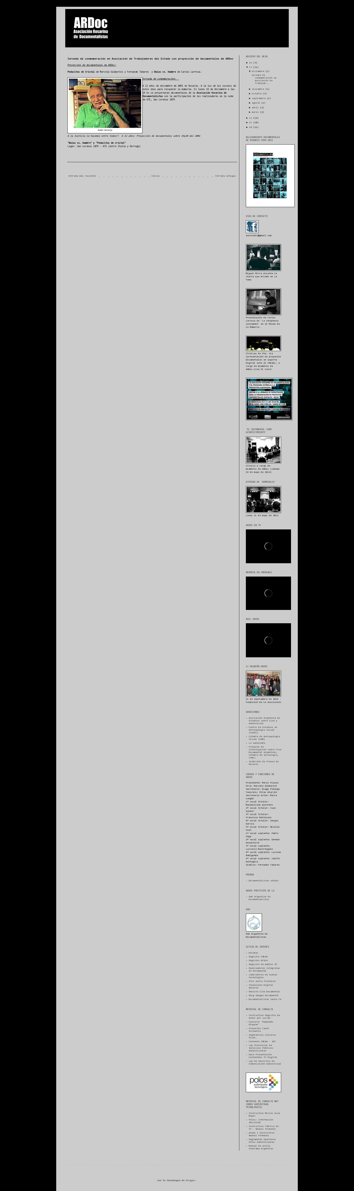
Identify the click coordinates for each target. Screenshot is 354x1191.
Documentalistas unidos (264, 881)
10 (251, 127)
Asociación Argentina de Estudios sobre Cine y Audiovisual (264, 721)
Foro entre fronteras (262, 981)
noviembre (259, 89)
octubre (257, 94)
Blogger (190, 1180)
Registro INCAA (258, 957)
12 (251, 118)
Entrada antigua (225, 176)
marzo (256, 112)
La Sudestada (257, 743)
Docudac (253, 953)
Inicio (155, 176)
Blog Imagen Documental (264, 996)
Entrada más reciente (82, 176)
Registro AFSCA (258, 961)
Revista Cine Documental (264, 992)
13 (251, 67)
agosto (256, 103)
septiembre (259, 98)
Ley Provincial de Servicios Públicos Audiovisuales (261, 1048)
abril (256, 108)
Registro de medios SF (263, 964)
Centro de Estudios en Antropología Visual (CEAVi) (263, 730)
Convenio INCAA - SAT (262, 1042)
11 (251, 123)
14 (251, 63)
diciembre (259, 71)
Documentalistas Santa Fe (265, 999)
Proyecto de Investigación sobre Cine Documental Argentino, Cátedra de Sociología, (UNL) (265, 752)
